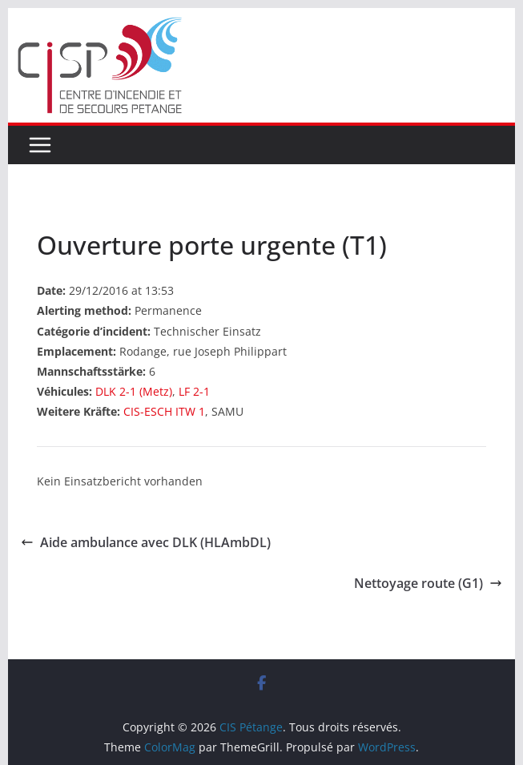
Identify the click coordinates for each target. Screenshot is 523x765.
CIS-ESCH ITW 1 (164, 411)
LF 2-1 (194, 391)
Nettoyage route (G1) (428, 583)
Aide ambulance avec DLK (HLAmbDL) (146, 542)
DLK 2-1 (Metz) (133, 391)
